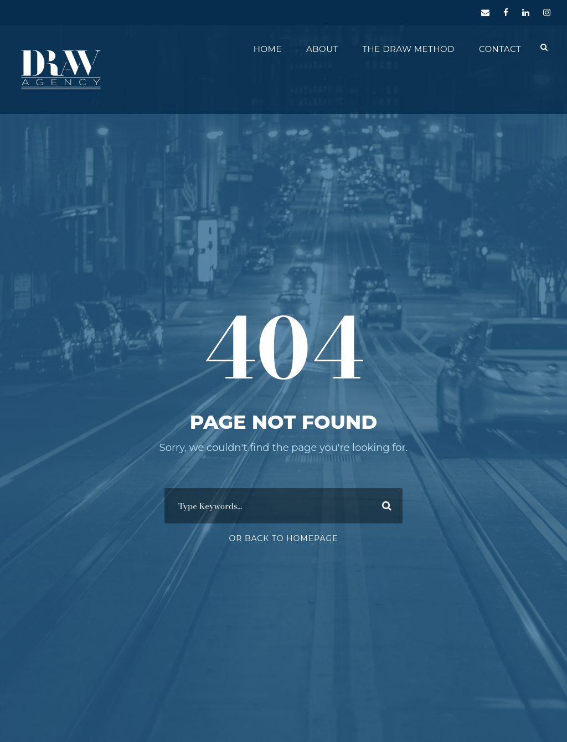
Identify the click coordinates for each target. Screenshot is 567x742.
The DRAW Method (408, 49)
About (322, 49)
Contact (500, 49)
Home (268, 49)
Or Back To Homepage (283, 538)
